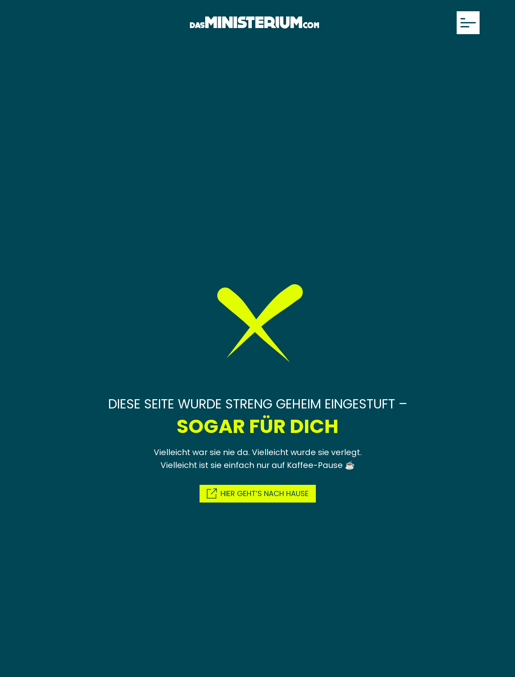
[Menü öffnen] (468, 22)
